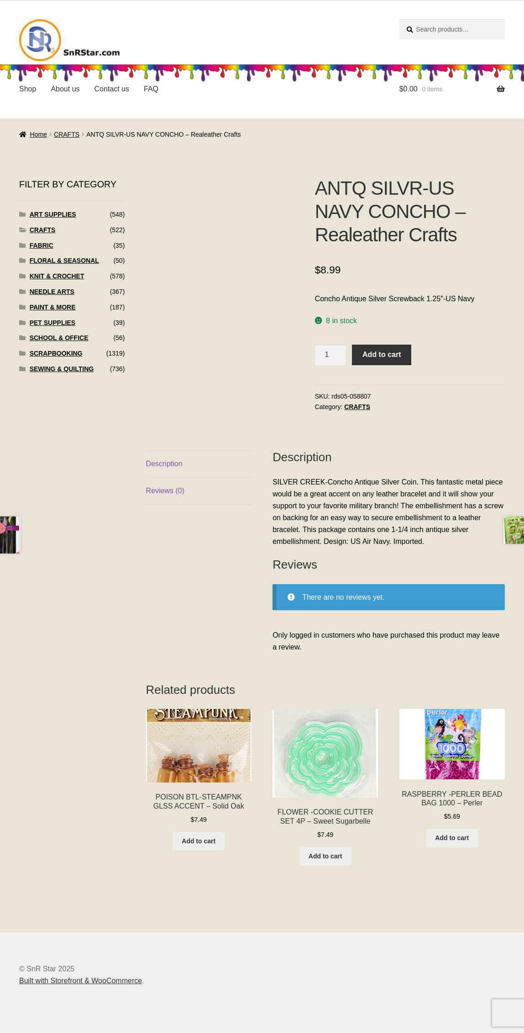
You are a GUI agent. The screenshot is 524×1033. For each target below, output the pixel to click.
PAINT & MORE (53, 307)
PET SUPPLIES (52, 322)
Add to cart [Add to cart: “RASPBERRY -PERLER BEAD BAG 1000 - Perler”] (452, 837)
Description (164, 464)
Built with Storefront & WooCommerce (80, 981)
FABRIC (41, 245)
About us (65, 89)
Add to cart (381, 354)
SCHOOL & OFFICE (59, 337)
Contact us (111, 89)
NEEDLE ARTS (52, 291)
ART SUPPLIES (53, 214)
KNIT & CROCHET (57, 276)
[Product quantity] (330, 355)
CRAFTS (66, 134)
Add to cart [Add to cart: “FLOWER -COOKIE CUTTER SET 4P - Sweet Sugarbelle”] (325, 856)
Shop (27, 89)
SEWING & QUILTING (62, 369)
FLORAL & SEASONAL (64, 260)
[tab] (199, 464)
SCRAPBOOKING (56, 353)
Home (38, 134)
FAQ (151, 89)
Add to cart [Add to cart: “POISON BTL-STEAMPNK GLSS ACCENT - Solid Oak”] (198, 841)
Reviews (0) (165, 491)
